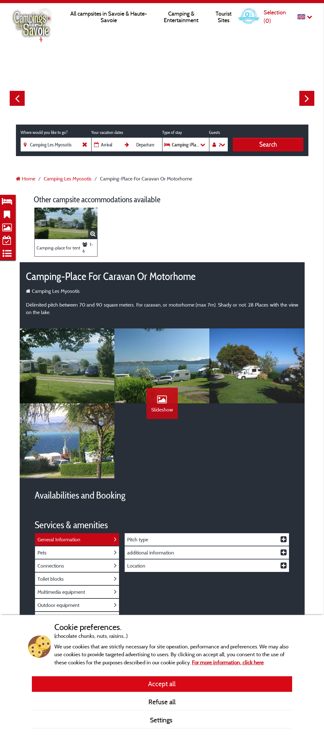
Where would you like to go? (44, 132)
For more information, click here (228, 662)
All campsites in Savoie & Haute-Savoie (108, 17)
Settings (162, 720)
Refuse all (162, 702)
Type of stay (172, 132)
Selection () (275, 16)
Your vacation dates (107, 132)
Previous (17, 98)
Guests (214, 132)
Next (306, 98)
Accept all (162, 684)
